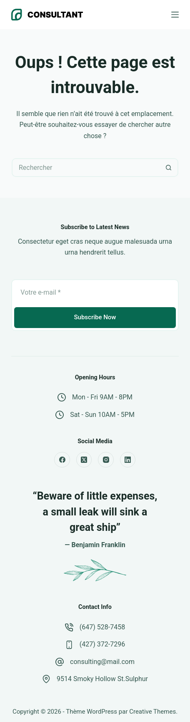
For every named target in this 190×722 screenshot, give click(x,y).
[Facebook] (62, 460)
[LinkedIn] (128, 460)
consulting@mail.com (102, 662)
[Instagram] (106, 460)
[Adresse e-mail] (94, 292)
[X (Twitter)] (84, 460)
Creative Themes (152, 711)
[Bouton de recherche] (169, 167)
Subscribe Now (95, 317)
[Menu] (175, 14)
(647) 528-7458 (102, 627)
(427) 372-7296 (102, 644)
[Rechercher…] (86, 167)
